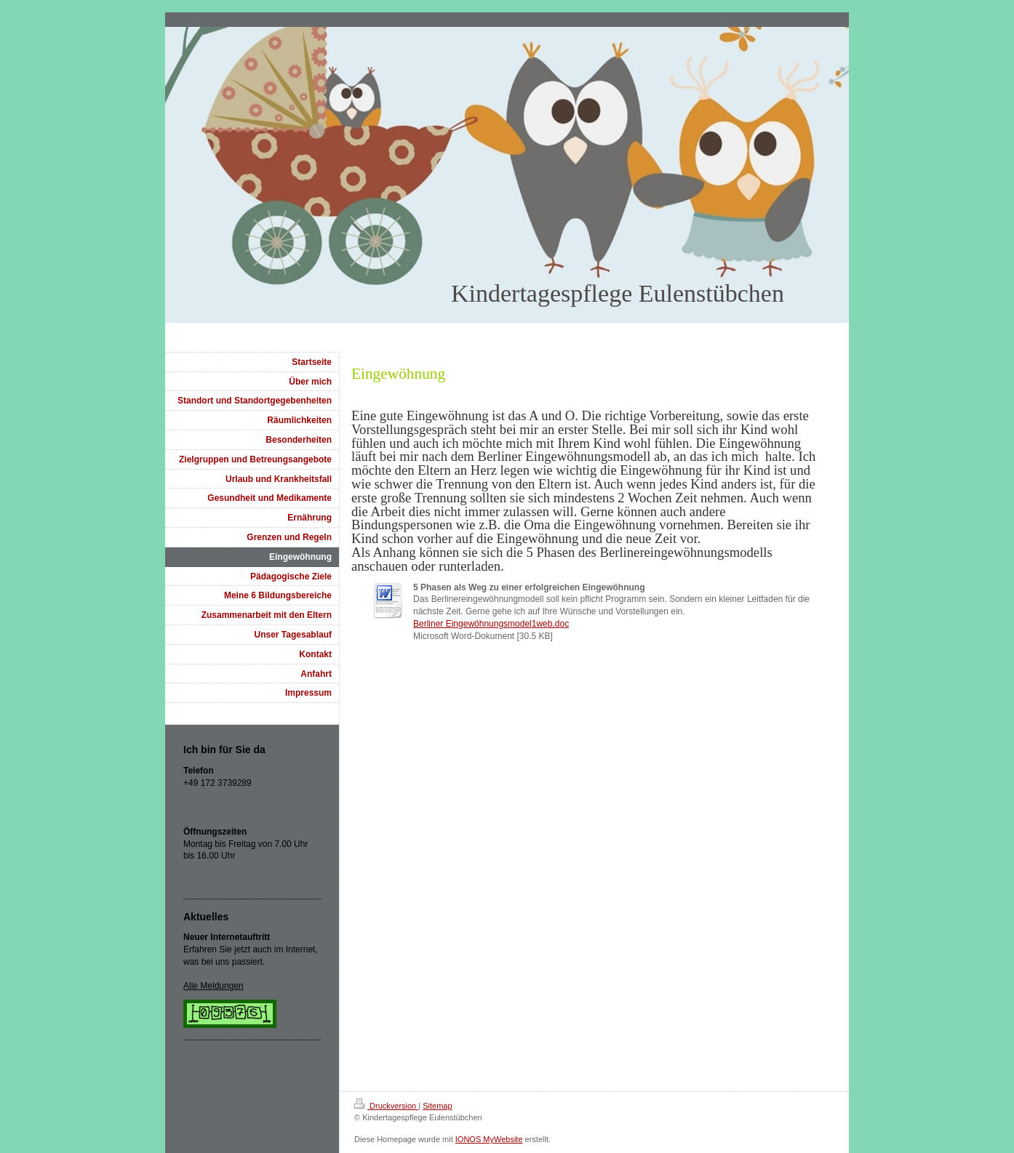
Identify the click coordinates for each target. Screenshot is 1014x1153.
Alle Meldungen (213, 986)
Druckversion (386, 1105)
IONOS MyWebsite (489, 1139)
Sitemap (437, 1105)
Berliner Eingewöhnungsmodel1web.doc (491, 624)
